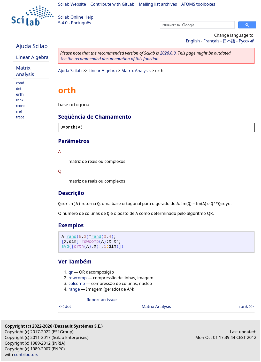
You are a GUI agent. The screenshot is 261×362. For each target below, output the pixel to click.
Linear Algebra (32, 57)
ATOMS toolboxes (198, 4)
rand (71, 237)
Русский (247, 41)
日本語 (229, 41)
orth (20, 94)
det (18, 88)
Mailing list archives (158, 4)
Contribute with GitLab (112, 4)
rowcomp (90, 241)
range (74, 289)
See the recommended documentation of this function (109, 59)
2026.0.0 (168, 53)
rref (19, 111)
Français (211, 41)
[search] (197, 25)
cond (20, 82)
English (193, 41)
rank (20, 99)
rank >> (246, 306)
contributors (26, 354)
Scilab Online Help (75, 17)
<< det (65, 306)
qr (70, 272)
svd (65, 246)
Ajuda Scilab (32, 46)
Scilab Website (72, 4)
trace (20, 117)
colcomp (76, 283)
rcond (21, 105)
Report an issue (102, 300)
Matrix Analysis (25, 70)
